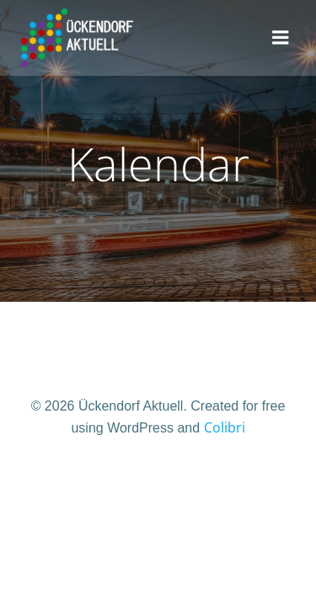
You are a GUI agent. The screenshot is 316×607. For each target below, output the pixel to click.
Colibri (224, 427)
